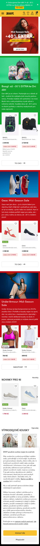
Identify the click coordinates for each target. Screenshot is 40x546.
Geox (4, 246)
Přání (28, 13)
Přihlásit (32, 13)
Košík (36, 13)
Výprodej (34, 428)
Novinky (35, 377)
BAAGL (5, 137)
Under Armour (7, 350)
